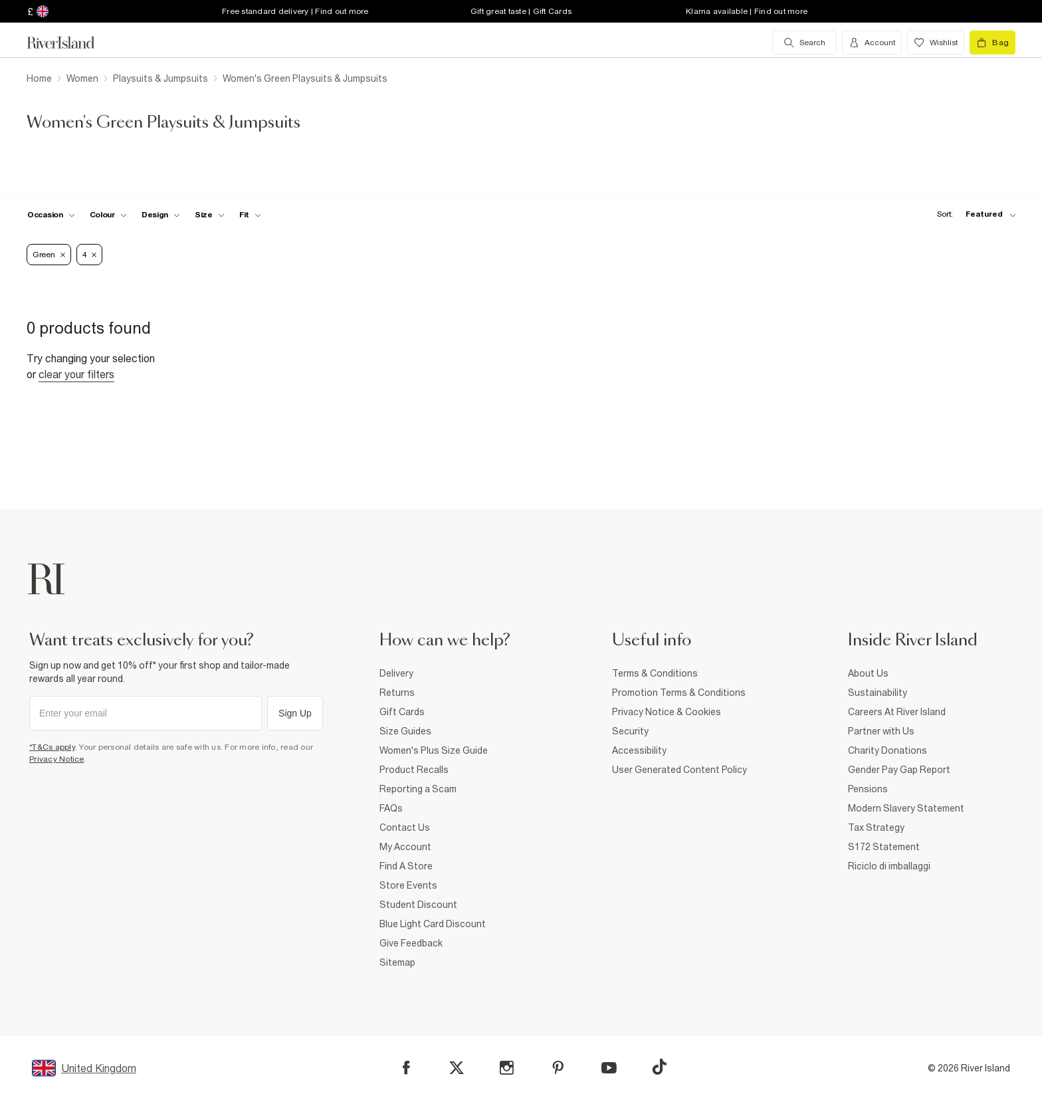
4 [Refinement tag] (89, 254)
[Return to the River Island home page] (70, 42)
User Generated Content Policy (679, 769)
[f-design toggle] (161, 214)
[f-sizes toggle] (210, 214)
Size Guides (405, 731)
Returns (397, 692)
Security (630, 731)
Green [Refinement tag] (49, 254)
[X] (457, 1068)
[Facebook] (406, 1068)
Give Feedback (411, 943)
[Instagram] (507, 1068)
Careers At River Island (897, 712)
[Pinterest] (558, 1068)
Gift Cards (402, 712)
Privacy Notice (56, 759)
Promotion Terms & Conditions (679, 692)
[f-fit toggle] (250, 214)
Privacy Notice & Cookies (666, 712)
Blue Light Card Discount (432, 924)
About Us (868, 673)
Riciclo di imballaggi (889, 866)
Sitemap (397, 962)
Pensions (868, 789)
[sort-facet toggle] (973, 214)
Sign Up (295, 713)
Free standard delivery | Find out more (295, 11)
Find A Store (406, 866)
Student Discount (418, 904)
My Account (405, 846)
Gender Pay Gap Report (899, 769)
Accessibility (639, 750)
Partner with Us (881, 731)
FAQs (391, 808)
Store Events (408, 885)
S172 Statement (884, 846)
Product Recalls (414, 769)
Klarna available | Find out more (746, 11)
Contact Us (404, 827)
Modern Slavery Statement (906, 808)
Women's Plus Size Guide (433, 750)
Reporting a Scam (418, 789)
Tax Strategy (876, 827)
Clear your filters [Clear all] (76, 374)
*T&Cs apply (52, 747)
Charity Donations (887, 750)
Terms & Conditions (655, 673)
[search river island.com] (804, 42)
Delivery (396, 673)
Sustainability (877, 692)
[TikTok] (659, 1067)
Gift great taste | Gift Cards (521, 11)
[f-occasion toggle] (51, 214)
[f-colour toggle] (108, 214)
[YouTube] (609, 1068)
